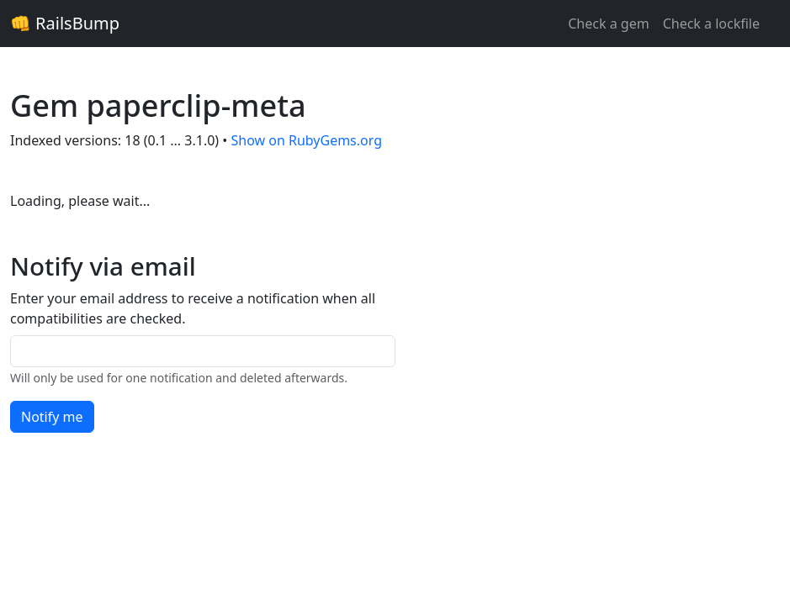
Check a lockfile (711, 23)
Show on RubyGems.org (306, 140)
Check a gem (608, 23)
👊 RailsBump (64, 23)
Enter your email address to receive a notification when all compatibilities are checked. (192, 308)
